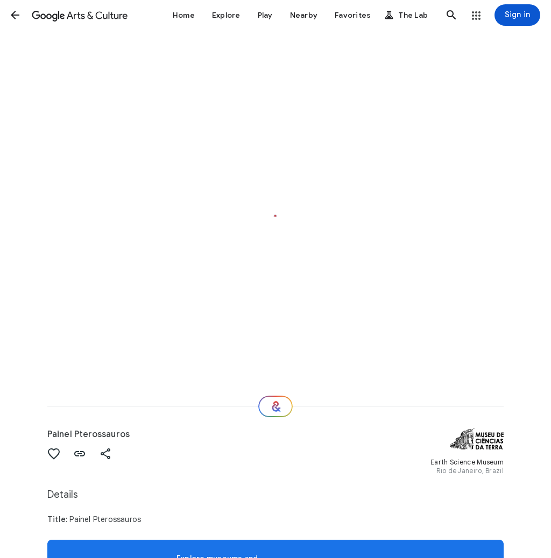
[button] (15, 15)
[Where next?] (275, 406)
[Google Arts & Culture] (79, 15)
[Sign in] (517, 15)
